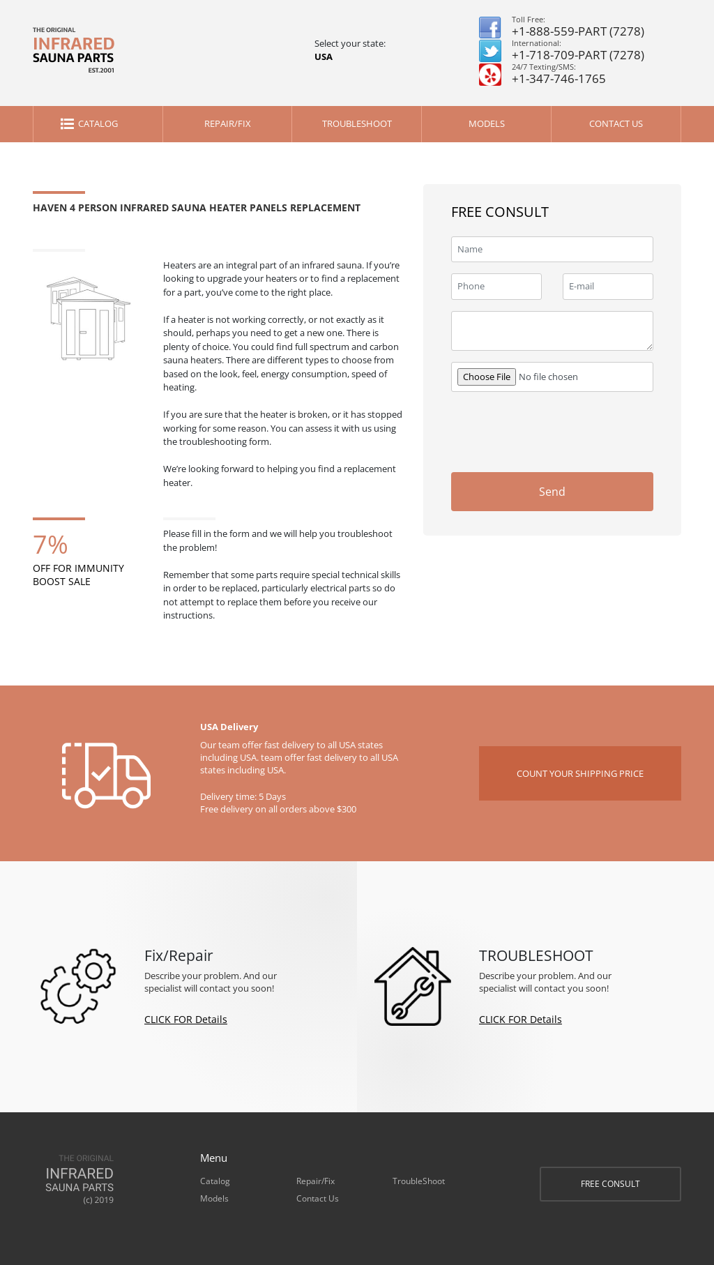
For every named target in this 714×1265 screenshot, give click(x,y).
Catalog (98, 123)
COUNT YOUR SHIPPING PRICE (580, 773)
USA (323, 56)
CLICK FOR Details (185, 1019)
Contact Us (616, 123)
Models (487, 123)
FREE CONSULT (610, 1184)
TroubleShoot (357, 123)
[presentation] (557, 430)
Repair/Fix (227, 123)
